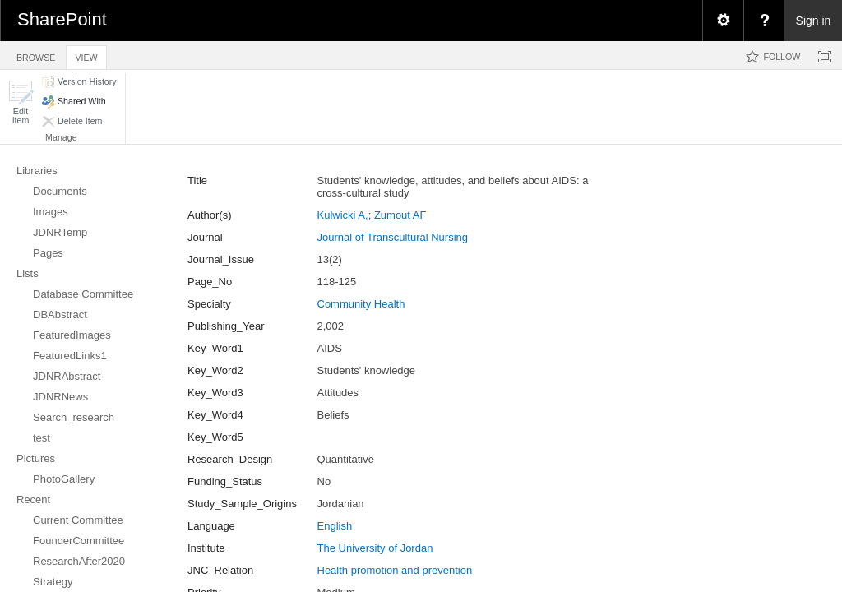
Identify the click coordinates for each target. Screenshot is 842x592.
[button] (20, 102)
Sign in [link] (813, 20)
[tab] (35, 54)
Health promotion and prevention (395, 570)
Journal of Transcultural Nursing (393, 237)
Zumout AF (400, 215)
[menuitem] (722, 20)
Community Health (361, 304)
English (335, 526)
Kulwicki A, (342, 215)
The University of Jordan (375, 548)
